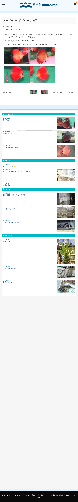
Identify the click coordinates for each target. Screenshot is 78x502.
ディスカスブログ (17, 29)
